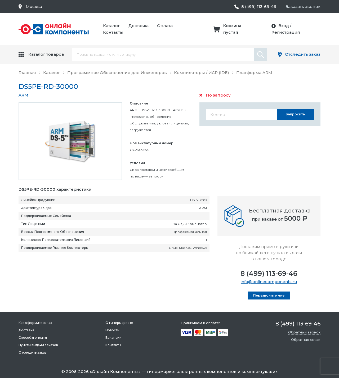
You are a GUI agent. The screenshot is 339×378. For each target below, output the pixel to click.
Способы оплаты (33, 338)
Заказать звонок (303, 6)
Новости (112, 330)
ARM (23, 95)
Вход (283, 25)
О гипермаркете (119, 323)
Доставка (138, 25)
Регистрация (285, 32)
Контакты (113, 32)
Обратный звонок (304, 332)
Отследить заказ (302, 54)
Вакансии (113, 338)
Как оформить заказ (35, 323)
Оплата (165, 25)
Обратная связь (305, 339)
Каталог (111, 25)
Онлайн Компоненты (115, 371)
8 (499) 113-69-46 (268, 273)
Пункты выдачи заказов (38, 345)
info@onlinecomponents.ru (269, 281)
